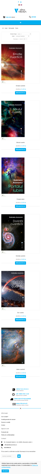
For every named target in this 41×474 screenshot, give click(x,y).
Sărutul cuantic (20, 142)
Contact (3, 425)
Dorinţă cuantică (20, 256)
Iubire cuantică (20, 369)
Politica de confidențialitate (7, 435)
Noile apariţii (11, 28)
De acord (5, 471)
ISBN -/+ (20, 34)
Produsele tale (4, 432)
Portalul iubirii (20, 199)
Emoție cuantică (20, 85)
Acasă (6, 28)
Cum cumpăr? (4, 416)
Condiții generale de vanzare (8, 419)
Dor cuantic (20, 312)
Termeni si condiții (5, 422)
